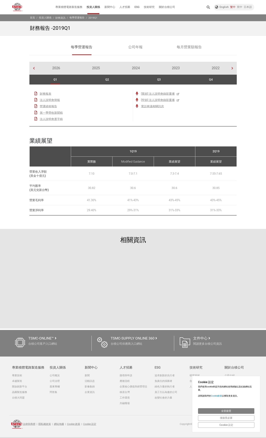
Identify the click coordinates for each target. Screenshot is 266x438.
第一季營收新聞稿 (51, 112)
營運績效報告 (48, 106)
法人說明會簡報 (50, 100)
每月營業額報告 (189, 47)
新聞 (87, 375)
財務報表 (45, 94)
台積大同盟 (18, 398)
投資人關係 (93, 9)
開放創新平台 (19, 386)
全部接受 (226, 410)
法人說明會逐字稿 (51, 119)
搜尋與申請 (126, 375)
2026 (56, 68)
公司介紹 (230, 375)
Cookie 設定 (89, 424)
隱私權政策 (44, 424)
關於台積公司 (167, 7)
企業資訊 (90, 392)
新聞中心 (109, 7)
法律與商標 (29, 424)
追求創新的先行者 (165, 375)
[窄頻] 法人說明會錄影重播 (160, 100)
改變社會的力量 (163, 398)
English (224, 7)
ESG (137, 7)
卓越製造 (17, 381)
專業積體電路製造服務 (68, 7)
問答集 (53, 392)
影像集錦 (90, 386)
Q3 (159, 79)
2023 (176, 68)
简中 (239, 7)
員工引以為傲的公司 (166, 392)
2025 (96, 68)
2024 (136, 68)
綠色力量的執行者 (165, 386)
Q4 (211, 79)
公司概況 (55, 375)
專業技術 (17, 375)
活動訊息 (90, 381)
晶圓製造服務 (19, 392)
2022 (216, 68)
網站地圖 (59, 424)
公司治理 (55, 381)
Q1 (55, 79)
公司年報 (135, 47)
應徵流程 (125, 381)
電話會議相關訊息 (152, 106)
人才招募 (124, 7)
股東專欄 (55, 386)
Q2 (107, 79)
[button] (208, 7)
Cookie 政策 (73, 424)
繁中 (233, 7)
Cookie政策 (216, 396)
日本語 (248, 7)
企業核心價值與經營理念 (133, 386)
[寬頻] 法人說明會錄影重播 (160, 94)
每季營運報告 (76, 17)
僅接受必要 (226, 417)
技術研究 (149, 7)
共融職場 (125, 403)
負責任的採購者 (163, 381)
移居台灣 (125, 392)
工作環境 (125, 398)
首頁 (32, 17)
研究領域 (195, 375)
